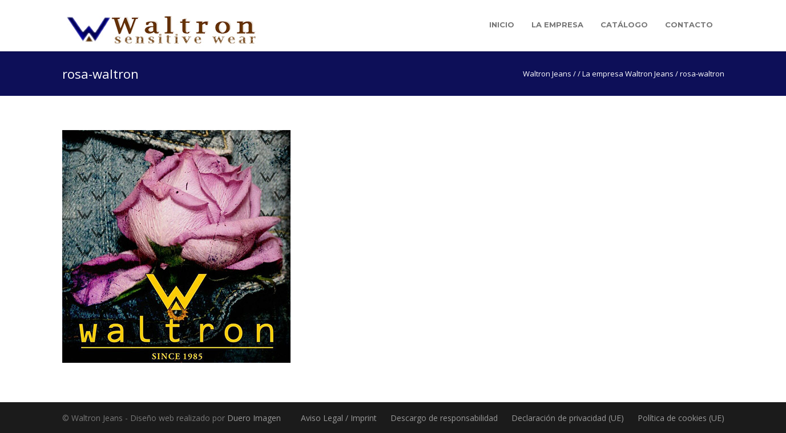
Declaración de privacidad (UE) (567, 417)
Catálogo (624, 24)
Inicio (501, 24)
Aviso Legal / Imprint (339, 417)
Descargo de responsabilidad (444, 417)
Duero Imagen (254, 417)
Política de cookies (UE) (681, 417)
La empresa (557, 24)
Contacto (689, 24)
